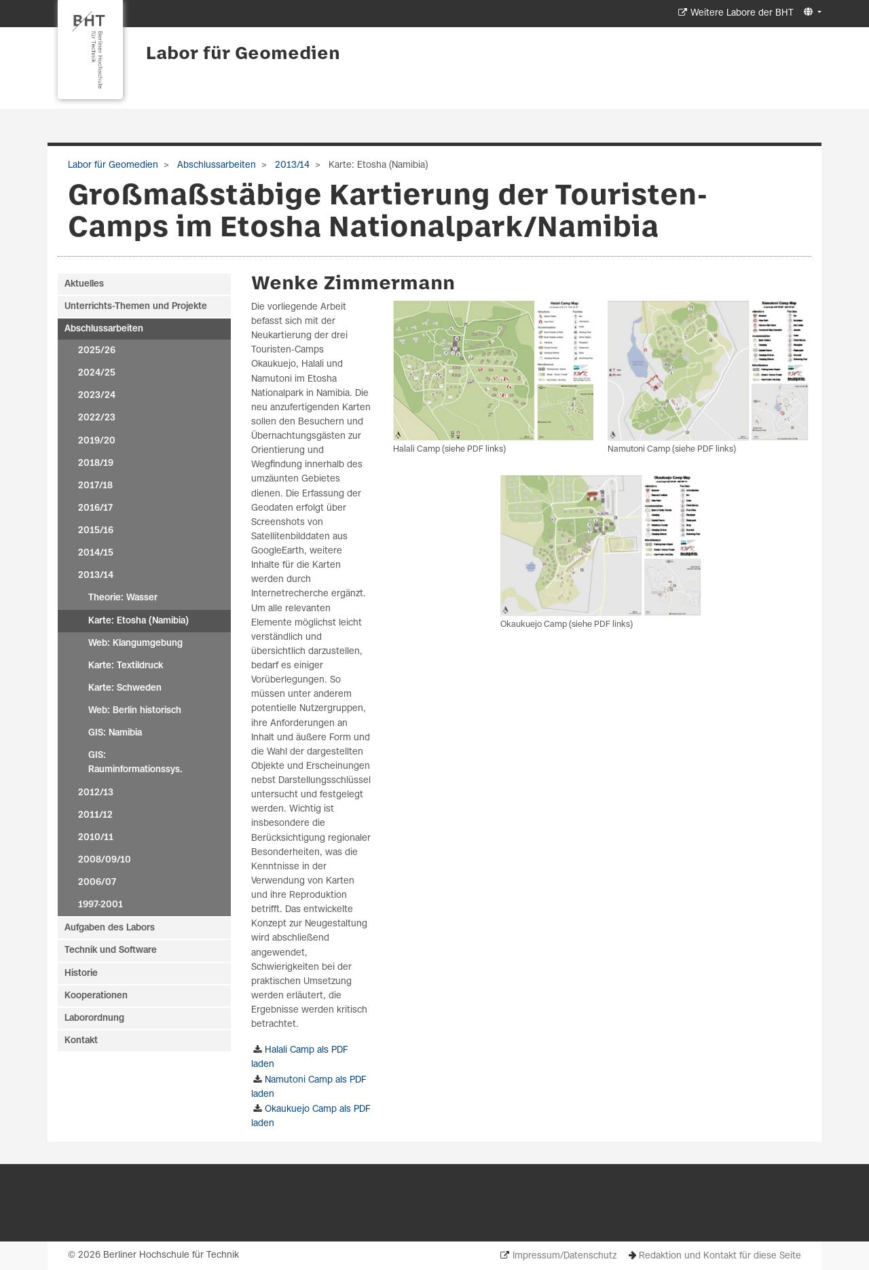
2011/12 (95, 815)
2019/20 (96, 441)
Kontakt (81, 1040)
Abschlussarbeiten (215, 165)
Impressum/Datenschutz (564, 1256)
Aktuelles (84, 284)
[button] (810, 12)
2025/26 (96, 350)
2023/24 (96, 395)
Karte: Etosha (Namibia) (138, 621)
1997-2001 (100, 905)
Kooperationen (96, 996)
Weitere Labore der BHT (742, 13)
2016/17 (95, 508)
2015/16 (95, 530)
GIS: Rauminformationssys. (135, 762)
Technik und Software (110, 950)
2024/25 (96, 373)
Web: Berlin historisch (134, 710)
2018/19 (95, 463)
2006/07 (97, 882)
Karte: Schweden (125, 688)
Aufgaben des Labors (109, 928)
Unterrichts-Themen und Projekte (135, 306)
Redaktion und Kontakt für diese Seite (720, 1256)
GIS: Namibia (115, 733)
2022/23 (96, 418)
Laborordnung (94, 1018)
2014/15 (95, 553)
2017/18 (95, 486)
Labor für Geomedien (243, 54)
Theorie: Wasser (123, 598)
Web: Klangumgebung (135, 643)
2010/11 (95, 837)
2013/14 (291, 165)
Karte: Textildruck (125, 665)
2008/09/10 (104, 860)
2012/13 (95, 792)
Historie (81, 973)
